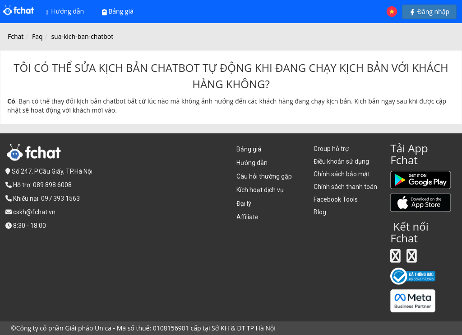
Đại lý (243, 203)
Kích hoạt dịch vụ (260, 189)
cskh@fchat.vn (34, 212)
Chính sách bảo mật (342, 174)
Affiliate (247, 217)
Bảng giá (118, 11)
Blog (320, 212)
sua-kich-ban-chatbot (82, 36)
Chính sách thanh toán (345, 186)
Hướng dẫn (65, 11)
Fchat (15, 36)
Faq (37, 36)
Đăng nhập (429, 11)
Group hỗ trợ (331, 148)
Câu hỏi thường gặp (264, 176)
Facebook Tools (336, 199)
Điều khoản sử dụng (341, 161)
